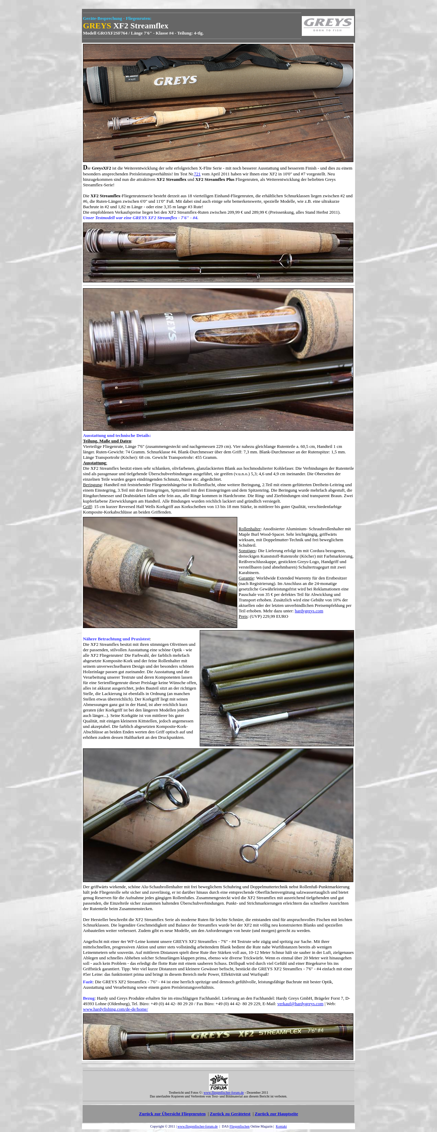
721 (197, 173)
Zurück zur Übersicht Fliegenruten (172, 1113)
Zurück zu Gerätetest (230, 1113)
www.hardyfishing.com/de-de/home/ (115, 1009)
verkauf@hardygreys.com (300, 1003)
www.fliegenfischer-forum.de (198, 1126)
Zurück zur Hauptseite (276, 1113)
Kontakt (281, 1126)
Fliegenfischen (239, 1126)
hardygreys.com (309, 610)
